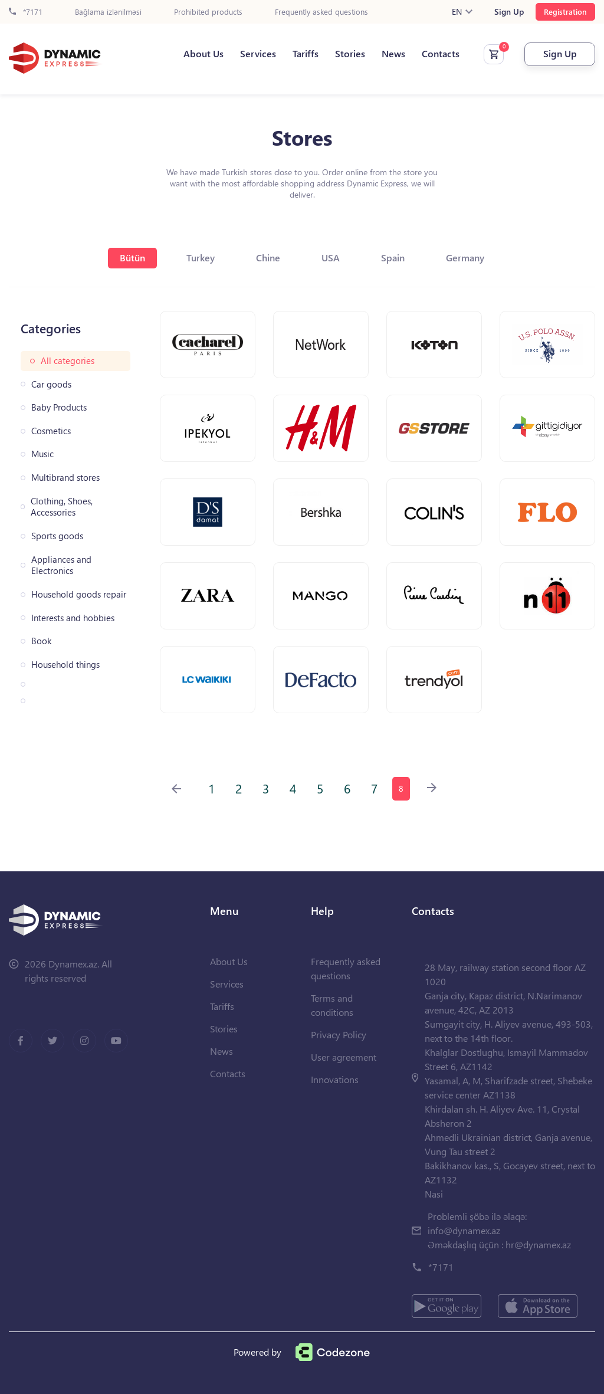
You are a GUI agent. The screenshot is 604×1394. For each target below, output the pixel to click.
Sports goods (57, 536)
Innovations (335, 1079)
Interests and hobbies (72, 618)
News (393, 53)
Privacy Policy (338, 1034)
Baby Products (59, 407)
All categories (67, 360)
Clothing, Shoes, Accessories (62, 507)
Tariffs (306, 53)
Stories (350, 53)
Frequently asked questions (321, 12)
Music (42, 454)
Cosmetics (51, 431)
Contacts (440, 53)
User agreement (343, 1057)
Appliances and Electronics (61, 565)
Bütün (132, 257)
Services (258, 53)
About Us (203, 53)
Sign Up (509, 12)
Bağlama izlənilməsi (108, 12)
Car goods (51, 384)
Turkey (200, 257)
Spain (393, 257)
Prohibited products (208, 12)
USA (330, 257)
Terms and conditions (332, 1005)
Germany (465, 257)
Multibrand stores (65, 477)
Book (41, 641)
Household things (65, 664)
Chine (268, 257)
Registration (565, 11)
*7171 (25, 12)
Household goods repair (78, 594)
